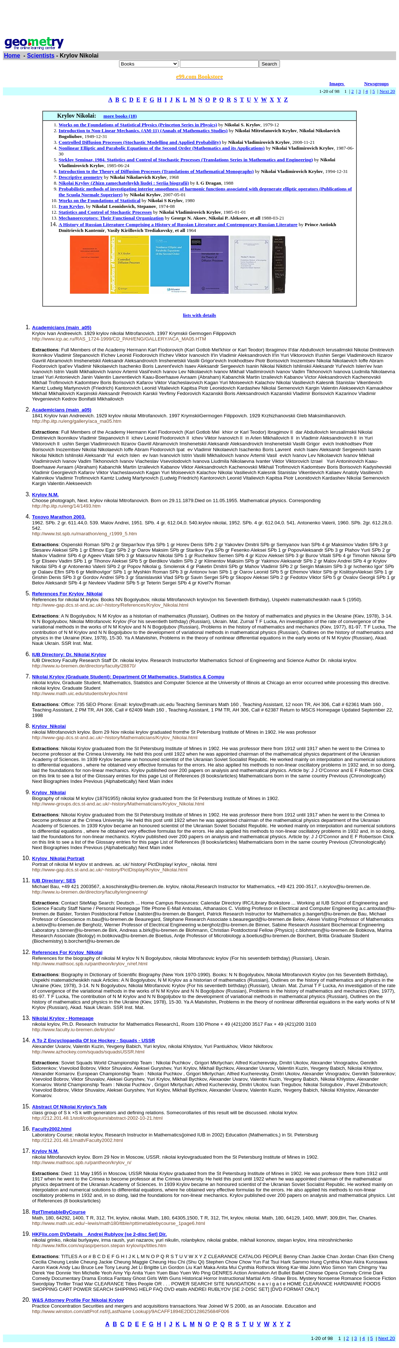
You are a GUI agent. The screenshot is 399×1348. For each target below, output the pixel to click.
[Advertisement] (199, 19)
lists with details (199, 315)
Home (12, 55)
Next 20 (387, 91)
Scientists (41, 55)
